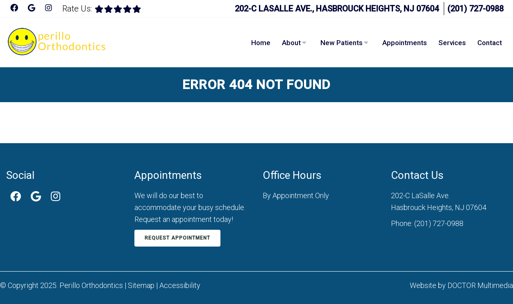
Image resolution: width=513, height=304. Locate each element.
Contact (489, 43)
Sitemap (141, 285)
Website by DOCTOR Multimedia (461, 285)
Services (452, 43)
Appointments (404, 43)
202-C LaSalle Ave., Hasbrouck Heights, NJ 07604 (337, 9)
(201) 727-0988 (475, 9)
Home (260, 43)
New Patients (341, 43)
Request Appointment (177, 238)
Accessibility (179, 285)
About (291, 43)
